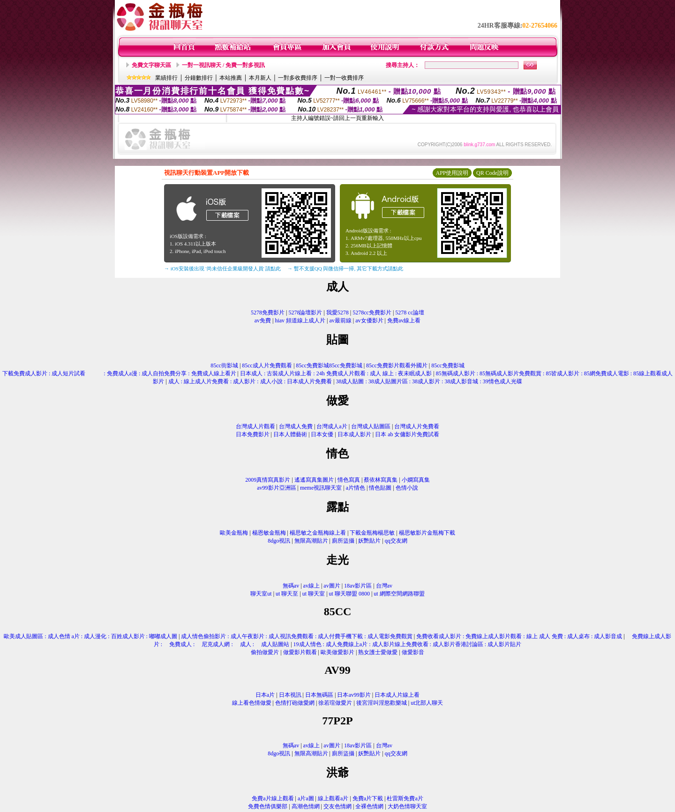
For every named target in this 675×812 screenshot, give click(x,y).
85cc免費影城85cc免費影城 (329, 365)
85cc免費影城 (448, 365)
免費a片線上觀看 (272, 798)
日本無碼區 (319, 695)
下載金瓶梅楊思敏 (372, 532)
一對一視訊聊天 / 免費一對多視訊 (223, 65)
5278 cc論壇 (409, 312)
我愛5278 (337, 312)
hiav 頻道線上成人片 (300, 320)
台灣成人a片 (331, 426)
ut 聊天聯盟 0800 (349, 593)
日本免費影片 (253, 434)
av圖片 (331, 585)
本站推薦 (230, 77)
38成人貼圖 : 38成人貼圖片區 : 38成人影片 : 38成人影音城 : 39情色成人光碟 (429, 381)
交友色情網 (337, 806)
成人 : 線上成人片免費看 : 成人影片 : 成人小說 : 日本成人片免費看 (250, 381)
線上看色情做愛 (251, 703)
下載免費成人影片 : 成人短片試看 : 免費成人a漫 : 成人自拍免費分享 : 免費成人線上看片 (119, 373)
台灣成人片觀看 (255, 426)
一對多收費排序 (297, 77)
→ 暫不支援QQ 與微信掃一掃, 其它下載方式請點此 (345, 268)
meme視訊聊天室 (321, 487)
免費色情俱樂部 (267, 806)
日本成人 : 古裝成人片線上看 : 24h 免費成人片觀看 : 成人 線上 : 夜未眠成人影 (336, 373)
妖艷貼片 (369, 540)
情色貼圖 (380, 487)
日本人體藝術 (290, 434)
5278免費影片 (268, 312)
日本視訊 (290, 695)
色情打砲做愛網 (295, 703)
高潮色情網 (306, 806)
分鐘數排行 (199, 77)
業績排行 (166, 77)
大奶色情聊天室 (407, 806)
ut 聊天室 (314, 593)
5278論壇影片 (305, 312)
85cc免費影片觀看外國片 (397, 365)
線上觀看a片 (333, 798)
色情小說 (407, 487)
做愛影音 (413, 652)
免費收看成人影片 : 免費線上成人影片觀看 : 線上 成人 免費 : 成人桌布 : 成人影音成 (519, 636)
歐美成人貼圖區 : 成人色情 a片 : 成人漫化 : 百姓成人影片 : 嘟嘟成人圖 (90, 636)
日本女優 (322, 434)
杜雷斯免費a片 (405, 798)
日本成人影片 (354, 434)
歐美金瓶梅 (234, 532)
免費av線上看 (403, 320)
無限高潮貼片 (311, 540)
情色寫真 (349, 480)
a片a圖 (306, 798)
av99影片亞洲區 (276, 487)
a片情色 (355, 487)
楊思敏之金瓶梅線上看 (318, 532)
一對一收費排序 (344, 77)
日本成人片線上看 (397, 695)
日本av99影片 (353, 695)
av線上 (311, 585)
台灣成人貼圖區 (370, 426)
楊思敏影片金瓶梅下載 (427, 532)
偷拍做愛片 (265, 652)
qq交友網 (396, 540)
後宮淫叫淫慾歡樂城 (381, 703)
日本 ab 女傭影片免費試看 (407, 434)
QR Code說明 (492, 173)
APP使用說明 (451, 173)
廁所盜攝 (343, 540)
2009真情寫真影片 (267, 480)
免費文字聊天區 (151, 65)
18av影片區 (358, 585)
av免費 (263, 320)
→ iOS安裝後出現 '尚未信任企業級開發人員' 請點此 (222, 268)
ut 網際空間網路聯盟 (399, 593)
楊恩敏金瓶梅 (269, 532)
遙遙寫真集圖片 (314, 480)
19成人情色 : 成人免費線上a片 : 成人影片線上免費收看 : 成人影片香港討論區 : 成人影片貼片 (407, 644)
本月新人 (260, 77)
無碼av (291, 585)
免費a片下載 (367, 798)
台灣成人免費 (296, 426)
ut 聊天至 (287, 593)
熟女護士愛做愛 (378, 652)
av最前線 (341, 320)
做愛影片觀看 (300, 652)
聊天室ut (260, 593)
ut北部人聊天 (427, 703)
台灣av (384, 585)
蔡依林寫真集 (381, 480)
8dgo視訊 (279, 540)
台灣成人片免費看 (416, 426)
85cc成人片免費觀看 (267, 365)
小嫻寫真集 (416, 480)
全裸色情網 (369, 806)
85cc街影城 (224, 365)
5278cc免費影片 (371, 312)
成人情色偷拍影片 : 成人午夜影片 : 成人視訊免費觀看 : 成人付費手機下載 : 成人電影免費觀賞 (296, 636)
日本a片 (265, 695)
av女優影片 (369, 320)
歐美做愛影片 (337, 652)
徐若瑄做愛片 (335, 703)
